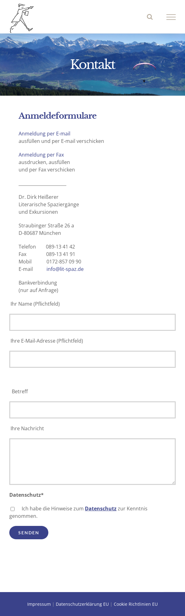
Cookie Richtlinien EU (136, 604)
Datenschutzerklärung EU (82, 604)
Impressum (39, 604)
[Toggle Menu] (171, 17)
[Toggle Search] (150, 17)
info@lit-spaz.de (65, 269)
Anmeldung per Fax (41, 154)
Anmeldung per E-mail (44, 133)
